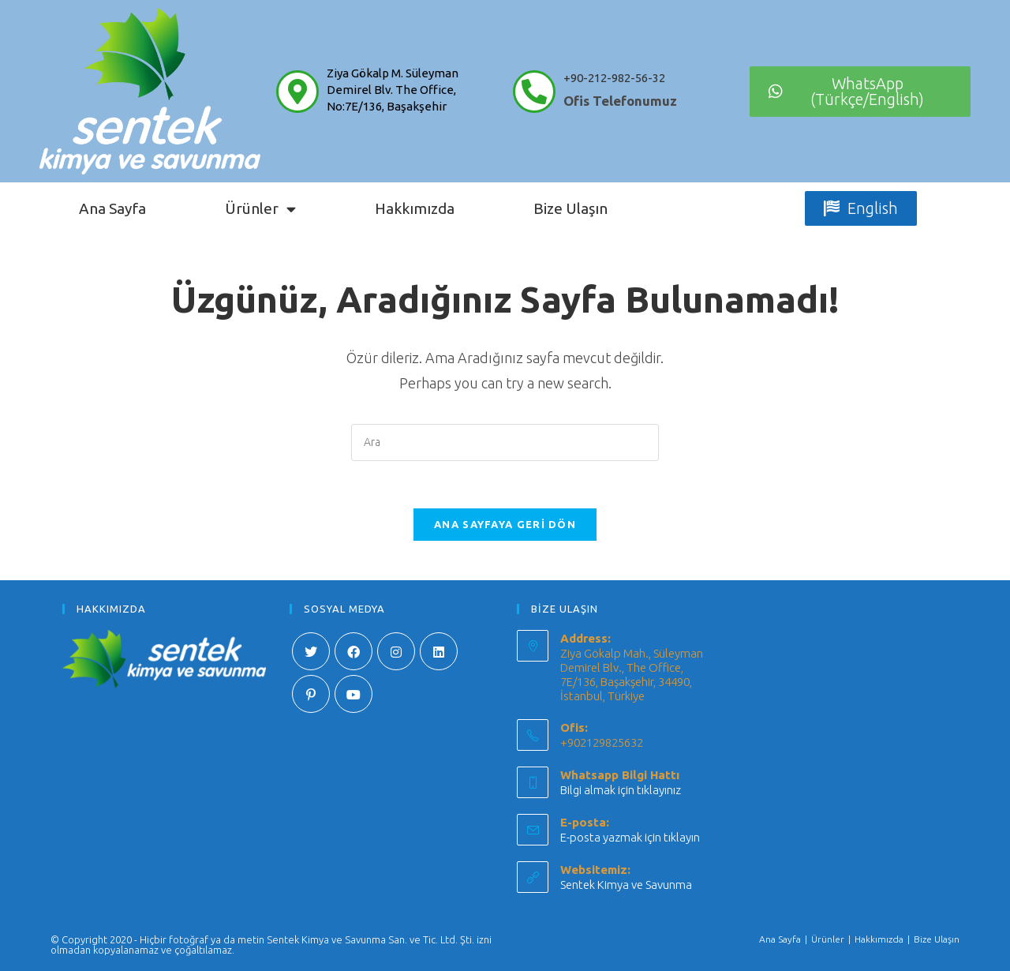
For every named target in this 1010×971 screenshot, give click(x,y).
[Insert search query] (505, 442)
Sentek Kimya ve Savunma (626, 884)
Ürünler (260, 208)
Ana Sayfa (112, 208)
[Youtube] (353, 694)
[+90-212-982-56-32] (534, 91)
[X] (311, 651)
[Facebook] (353, 651)
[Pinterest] (311, 694)
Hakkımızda (414, 208)
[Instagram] (396, 651)
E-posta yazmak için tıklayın (630, 837)
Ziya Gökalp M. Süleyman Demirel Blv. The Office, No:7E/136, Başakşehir (392, 89)
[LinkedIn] (439, 651)
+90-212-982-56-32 (614, 77)
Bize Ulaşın (570, 208)
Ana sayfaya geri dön (505, 524)
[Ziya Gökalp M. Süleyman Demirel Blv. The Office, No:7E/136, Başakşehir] (297, 91)
